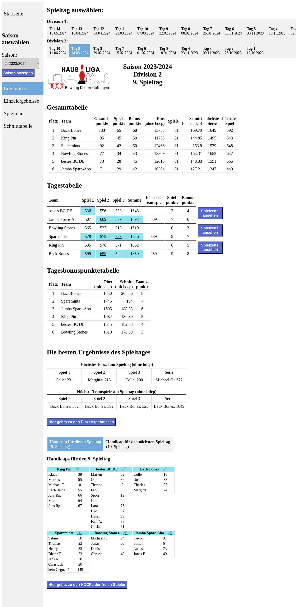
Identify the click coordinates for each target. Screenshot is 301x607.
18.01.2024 (167, 50)
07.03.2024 (145, 31)
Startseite (13, 14)
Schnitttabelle (18, 126)
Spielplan (13, 113)
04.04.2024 (101, 31)
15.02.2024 (123, 50)
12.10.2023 (255, 50)
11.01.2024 (233, 31)
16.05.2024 (58, 31)
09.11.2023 (211, 50)
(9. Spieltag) (75, 444)
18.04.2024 (79, 31)
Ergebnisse (15, 88)
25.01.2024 (211, 31)
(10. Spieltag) (138, 444)
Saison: (9, 55)
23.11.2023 (189, 50)
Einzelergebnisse (21, 101)
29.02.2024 (101, 50)
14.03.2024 (79, 50)
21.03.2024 (123, 31)
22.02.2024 (167, 31)
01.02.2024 (145, 50)
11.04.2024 (58, 50)
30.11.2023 (255, 31)
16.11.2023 (277, 31)
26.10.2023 (233, 50)
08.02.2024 (189, 31)
